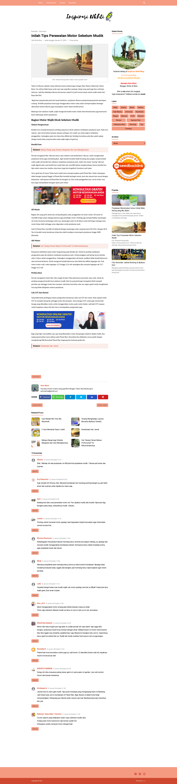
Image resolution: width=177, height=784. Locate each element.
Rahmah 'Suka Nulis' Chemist (49, 714)
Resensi (141, 116)
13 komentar (73, 40)
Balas (35, 471)
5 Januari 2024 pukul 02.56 (50, 499)
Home (40, 3)
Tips (141, 124)
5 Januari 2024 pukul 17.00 (61, 538)
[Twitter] (58, 397)
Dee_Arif (41, 603)
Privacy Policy (51, 3)
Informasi (37, 376)
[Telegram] (70, 397)
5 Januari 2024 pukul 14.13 (52, 518)
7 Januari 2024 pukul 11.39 (71, 714)
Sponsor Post (136, 120)
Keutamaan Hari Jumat (49, 346)
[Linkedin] (92, 397)
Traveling (128, 129)
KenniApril (41, 649)
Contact (62, 3)
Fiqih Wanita (117, 112)
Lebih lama (102, 405)
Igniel (144, 781)
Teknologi (132, 124)
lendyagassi (42, 688)
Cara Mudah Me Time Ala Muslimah (51, 420)
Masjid (115, 116)
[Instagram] (144, 774)
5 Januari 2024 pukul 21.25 (57, 688)
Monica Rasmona (44, 538)
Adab (115, 107)
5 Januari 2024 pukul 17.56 (54, 603)
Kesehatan (139, 112)
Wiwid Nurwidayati (44, 623)
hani (39, 499)
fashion (140, 107)
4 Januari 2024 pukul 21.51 (52, 460)
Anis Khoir (45, 385)
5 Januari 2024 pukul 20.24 (62, 668)
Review (118, 120)
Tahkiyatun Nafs (119, 124)
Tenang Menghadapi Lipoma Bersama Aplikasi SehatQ (92, 420)
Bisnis (132, 107)
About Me (72, 3)
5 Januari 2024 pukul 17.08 (51, 561)
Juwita (40, 518)
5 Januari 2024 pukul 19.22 (55, 649)
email (143, 94)
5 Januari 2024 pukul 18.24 (62, 623)
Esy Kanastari (43, 479)
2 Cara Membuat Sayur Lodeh (53, 429)
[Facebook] (45, 397)
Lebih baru (37, 405)
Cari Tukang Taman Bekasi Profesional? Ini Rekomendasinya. (64, 246)
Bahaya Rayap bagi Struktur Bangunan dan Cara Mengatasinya (65, 150)
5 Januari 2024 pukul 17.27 (50, 584)
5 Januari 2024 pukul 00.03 (58, 479)
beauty (123, 107)
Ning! (39, 561)
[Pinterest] (103, 397)
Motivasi (124, 116)
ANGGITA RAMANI (44, 668)
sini (123, 91)
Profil (132, 116)
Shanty (40, 460)
